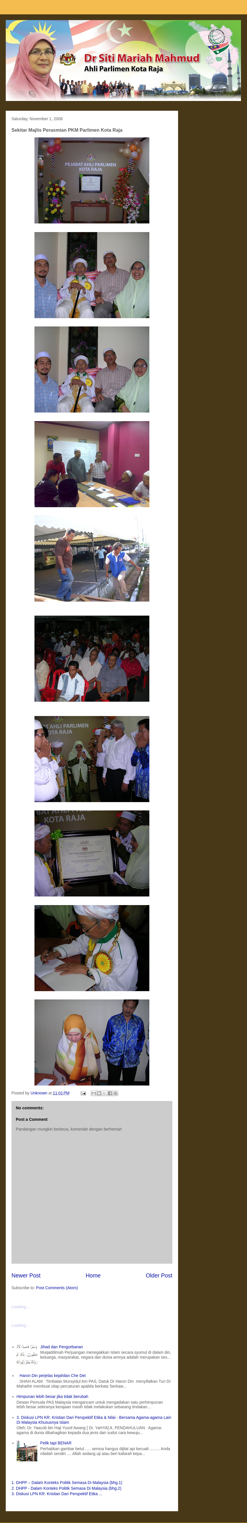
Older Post (159, 1275)
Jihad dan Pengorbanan (61, 1347)
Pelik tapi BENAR (56, 1443)
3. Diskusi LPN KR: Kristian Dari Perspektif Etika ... (56, 1493)
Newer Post (25, 1275)
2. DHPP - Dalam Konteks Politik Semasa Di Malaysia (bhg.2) (66, 1488)
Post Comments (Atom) (57, 1287)
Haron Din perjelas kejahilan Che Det (53, 1375)
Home (93, 1275)
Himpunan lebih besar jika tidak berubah (52, 1396)
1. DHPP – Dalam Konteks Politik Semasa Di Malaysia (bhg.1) (66, 1482)
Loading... (20, 1306)
